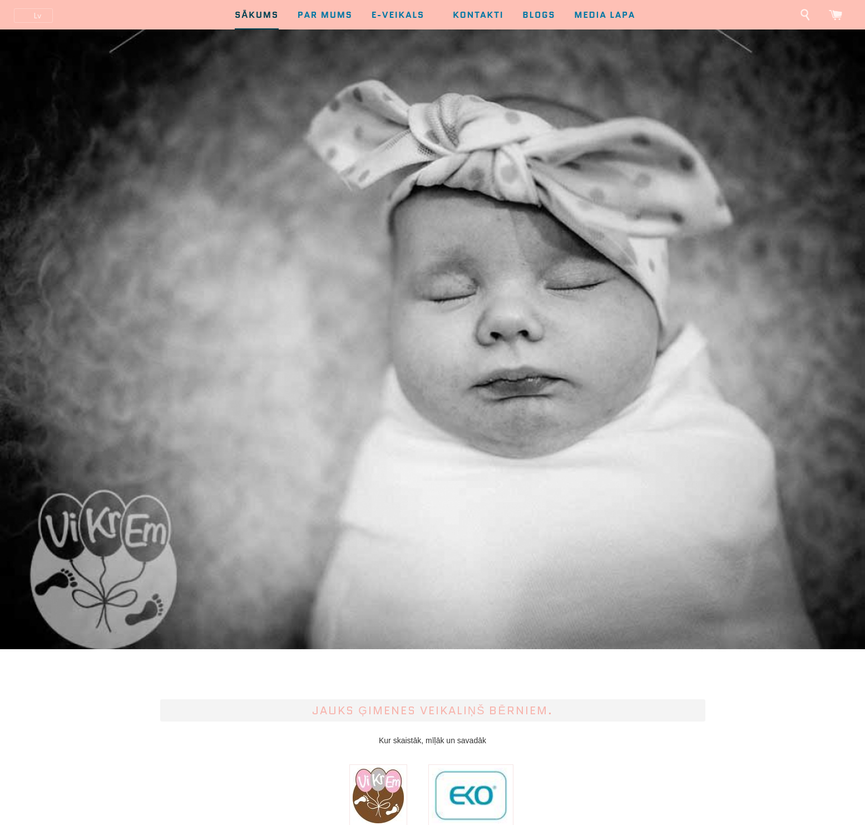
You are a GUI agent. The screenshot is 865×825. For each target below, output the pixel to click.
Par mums (325, 14)
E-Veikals (404, 14)
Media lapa (604, 14)
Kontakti (478, 14)
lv (37, 15)
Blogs (538, 14)
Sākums (257, 14)
